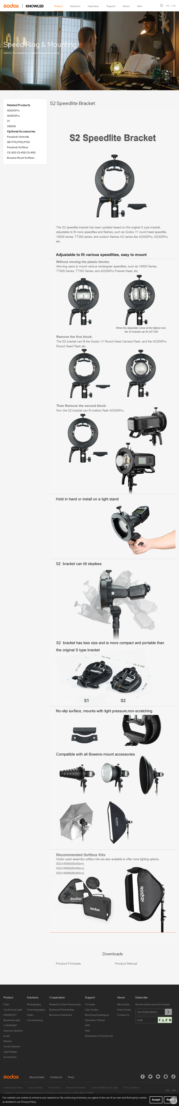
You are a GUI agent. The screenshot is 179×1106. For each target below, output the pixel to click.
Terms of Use (54, 1087)
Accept (156, 1099)
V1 (8, 121)
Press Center (124, 1009)
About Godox (36, 1077)
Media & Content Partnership (65, 1004)
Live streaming (35, 1020)
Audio (6, 1035)
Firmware (90, 1004)
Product (58, 6)
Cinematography (36, 1009)
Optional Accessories (21, 131)
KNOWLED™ (10, 1014)
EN (174, 6)
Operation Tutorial (95, 1020)
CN (167, 6)
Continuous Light (12, 1009)
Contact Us (123, 1014)
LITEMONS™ (10, 1025)
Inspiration (93, 6)
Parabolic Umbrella (18, 136)
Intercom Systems (13, 1030)
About (126, 6)
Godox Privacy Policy (13, 1087)
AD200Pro (13, 110)
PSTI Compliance (131, 1087)
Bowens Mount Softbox (20, 157)
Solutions (75, 6)
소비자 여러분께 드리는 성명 (104, 1087)
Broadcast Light (11, 1020)
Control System (11, 1046)
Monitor (7, 1041)
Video (30, 1014)
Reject (170, 1099)
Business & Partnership (61, 1009)
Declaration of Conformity (99, 1035)
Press (71, 1077)
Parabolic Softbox (17, 147)
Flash (6, 1004)
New (139, 6)
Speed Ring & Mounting (44, 53)
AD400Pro (13, 115)
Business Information (75, 1087)
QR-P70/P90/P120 (18, 142)
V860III (11, 126)
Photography (34, 1004)
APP (87, 1025)
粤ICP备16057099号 (83, 1092)
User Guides (91, 1009)
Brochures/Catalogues (97, 1014)
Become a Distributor (60, 1014)
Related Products (18, 105)
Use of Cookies (35, 1087)
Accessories (20, 53)
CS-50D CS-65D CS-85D (21, 152)
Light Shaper (10, 1051)
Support (110, 6)
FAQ (87, 1030)
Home (7, 53)
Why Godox (123, 1004)
